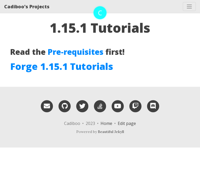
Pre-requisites (75, 51)
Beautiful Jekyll (111, 131)
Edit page (127, 123)
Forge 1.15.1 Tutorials (61, 66)
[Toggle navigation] (189, 6)
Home (106, 123)
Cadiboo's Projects (26, 6)
